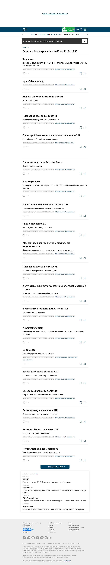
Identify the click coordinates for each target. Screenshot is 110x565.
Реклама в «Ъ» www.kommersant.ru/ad (55, 13)
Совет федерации (61, 357)
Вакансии (52, 532)
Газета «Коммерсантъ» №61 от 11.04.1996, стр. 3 (39, 338)
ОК (85, 41)
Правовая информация (76, 527)
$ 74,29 (33, 34)
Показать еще (56, 466)
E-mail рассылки (73, 530)
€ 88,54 (40, 34)
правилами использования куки (53, 41)
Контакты (52, 527)
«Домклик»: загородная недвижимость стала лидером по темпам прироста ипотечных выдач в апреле (54, 491)
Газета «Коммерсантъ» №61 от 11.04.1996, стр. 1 (39, 69)
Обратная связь (73, 525)
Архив (51, 525)
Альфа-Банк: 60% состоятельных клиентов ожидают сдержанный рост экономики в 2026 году (54, 501)
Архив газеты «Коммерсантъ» (65, 69)
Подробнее (67, 561)
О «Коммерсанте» (55, 523)
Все (37, 474)
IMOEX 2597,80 (55, 34)
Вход (77, 30)
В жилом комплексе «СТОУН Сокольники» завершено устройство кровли (47, 482)
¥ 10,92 (46, 34)
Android (70, 523)
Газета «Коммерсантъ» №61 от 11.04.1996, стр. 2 (39, 191)
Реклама (52, 530)
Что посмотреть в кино (71, 34)
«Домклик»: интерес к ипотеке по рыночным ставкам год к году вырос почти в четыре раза (53, 509)
